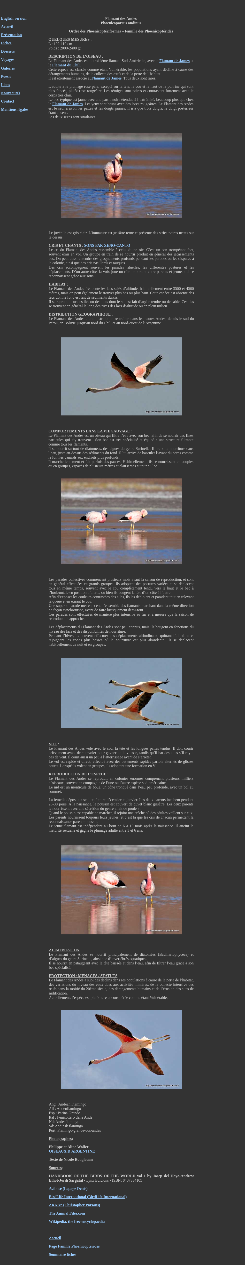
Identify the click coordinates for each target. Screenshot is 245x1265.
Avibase (55, 1188)
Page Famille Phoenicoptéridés (74, 1246)
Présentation (11, 35)
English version (13, 18)
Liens (5, 85)
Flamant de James (174, 61)
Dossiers (8, 51)
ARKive (55, 1205)
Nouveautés (10, 93)
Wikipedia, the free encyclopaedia (77, 1221)
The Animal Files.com (67, 1213)
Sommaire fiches (62, 1254)
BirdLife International (67, 1197)
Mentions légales (14, 109)
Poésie (6, 76)
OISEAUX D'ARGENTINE (72, 1151)
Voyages (7, 59)
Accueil (7, 26)
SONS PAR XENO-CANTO (107, 245)
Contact (7, 101)
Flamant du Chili (66, 65)
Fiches (6, 43)
